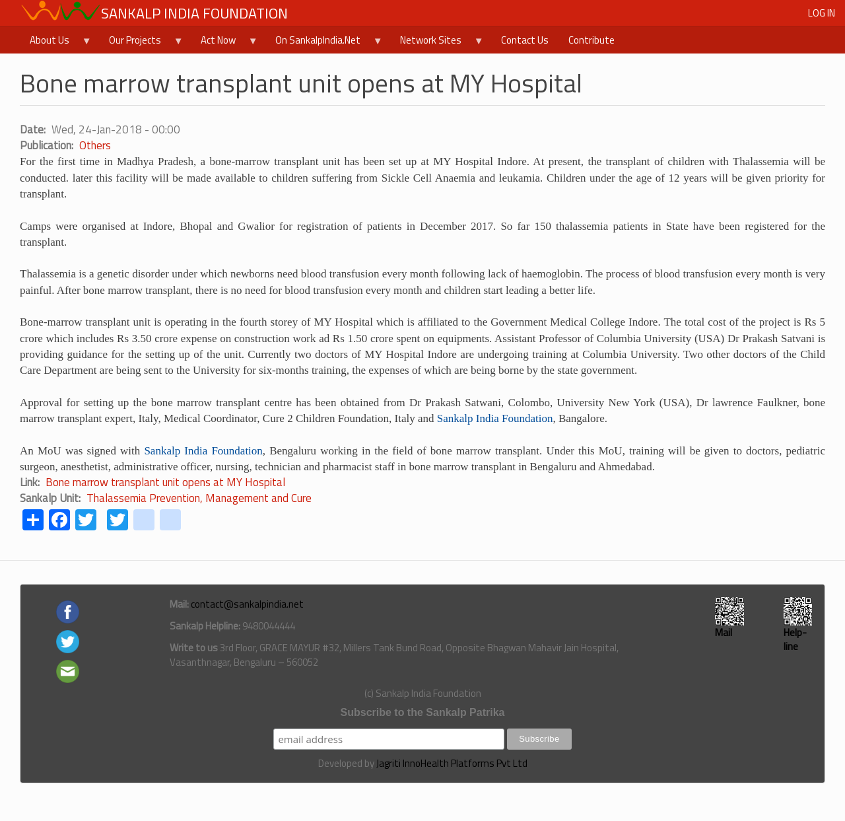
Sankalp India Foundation (194, 13)
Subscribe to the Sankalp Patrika (423, 712)
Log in (821, 12)
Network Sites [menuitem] (437, 43)
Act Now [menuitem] (224, 43)
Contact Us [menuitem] (525, 40)
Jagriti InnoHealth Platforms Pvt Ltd (451, 763)
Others (95, 145)
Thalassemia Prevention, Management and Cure (199, 498)
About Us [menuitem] (56, 43)
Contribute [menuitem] (591, 40)
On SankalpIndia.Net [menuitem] (324, 43)
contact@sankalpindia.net (247, 604)
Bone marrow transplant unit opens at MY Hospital (165, 482)
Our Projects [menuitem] (141, 43)
